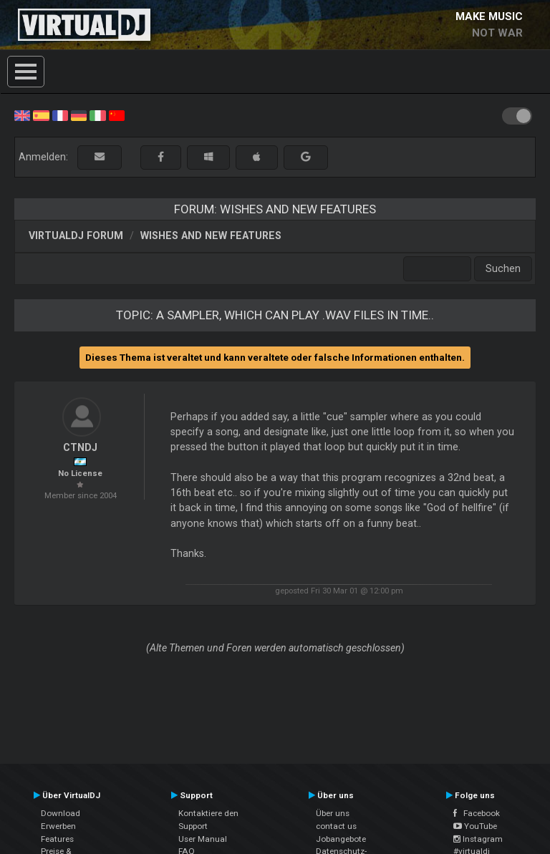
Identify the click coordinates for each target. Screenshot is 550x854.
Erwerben (58, 826)
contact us (336, 826)
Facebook (476, 813)
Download (60, 813)
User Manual (202, 839)
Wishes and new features (210, 235)
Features (57, 839)
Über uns (332, 813)
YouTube (475, 826)
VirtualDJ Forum (76, 235)
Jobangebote (341, 839)
